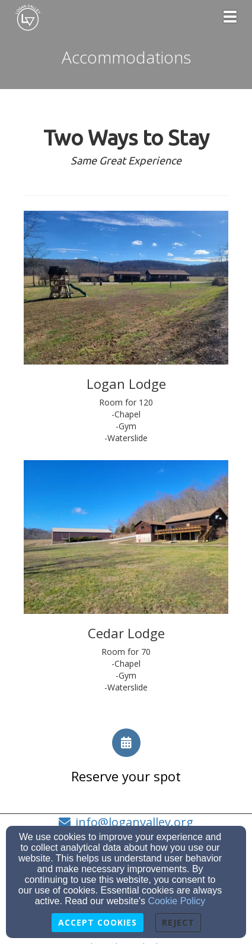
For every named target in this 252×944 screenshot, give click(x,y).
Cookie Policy (176, 901)
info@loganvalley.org (134, 822)
